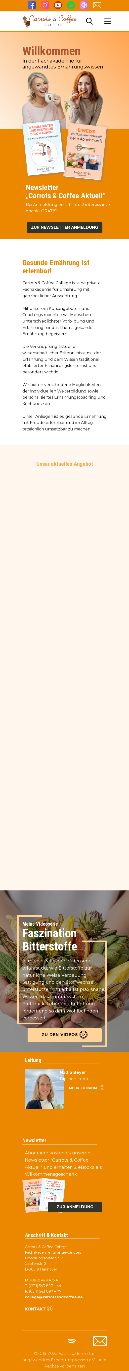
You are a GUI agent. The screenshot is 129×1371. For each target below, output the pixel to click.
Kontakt (38, 1308)
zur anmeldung (74, 1207)
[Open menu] (107, 21)
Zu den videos (64, 1035)
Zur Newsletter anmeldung (64, 227)
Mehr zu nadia (86, 1087)
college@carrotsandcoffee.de (54, 1297)
